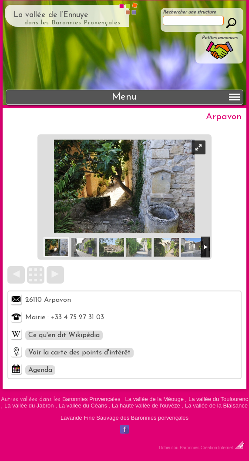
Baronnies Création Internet (212, 447)
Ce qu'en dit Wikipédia (64, 335)
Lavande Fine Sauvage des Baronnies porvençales (124, 417)
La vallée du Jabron (29, 405)
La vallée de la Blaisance (216, 405)
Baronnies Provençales (91, 399)
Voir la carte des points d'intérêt (79, 352)
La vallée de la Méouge (154, 399)
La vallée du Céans (83, 405)
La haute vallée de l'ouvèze (146, 405)
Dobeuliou (168, 447)
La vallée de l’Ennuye (50, 15)
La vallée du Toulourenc (218, 399)
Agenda (40, 370)
